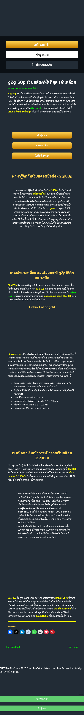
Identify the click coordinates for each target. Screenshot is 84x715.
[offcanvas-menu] (4, 6)
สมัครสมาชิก (36, 108)
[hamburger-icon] (80, 694)
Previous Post (11, 647)
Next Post (74, 647)
